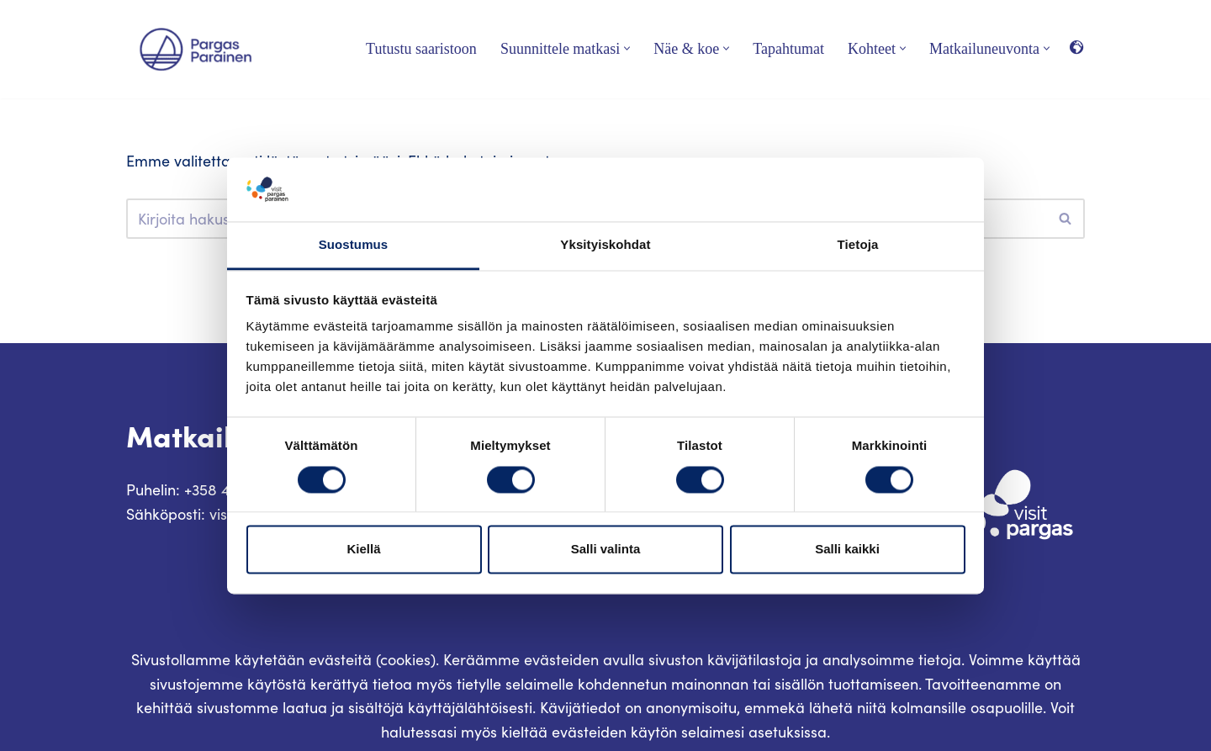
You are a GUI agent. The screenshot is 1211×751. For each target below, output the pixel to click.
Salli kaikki (847, 549)
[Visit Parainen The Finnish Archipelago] (195, 49)
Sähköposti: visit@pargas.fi (219, 514)
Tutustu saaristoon (421, 48)
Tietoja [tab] (858, 245)
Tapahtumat (788, 48)
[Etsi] (1066, 218)
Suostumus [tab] (354, 245)
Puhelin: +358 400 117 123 (210, 489)
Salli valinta (606, 549)
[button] (627, 48)
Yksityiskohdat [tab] (605, 245)
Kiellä (363, 549)
